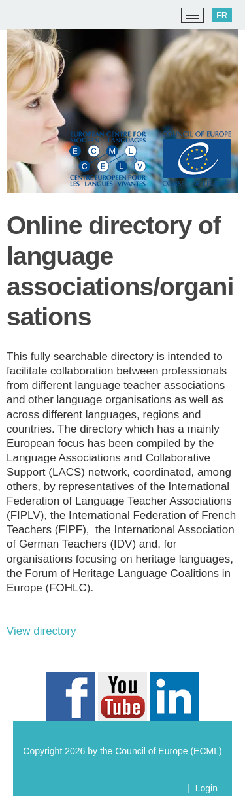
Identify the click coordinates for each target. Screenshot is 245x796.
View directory (41, 631)
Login (206, 788)
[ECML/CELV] (26, 15)
